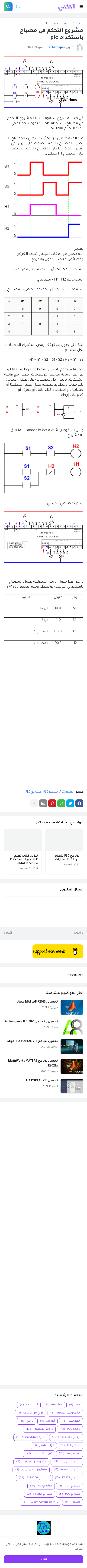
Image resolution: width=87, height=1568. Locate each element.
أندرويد (47, 1421)
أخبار (75, 1405)
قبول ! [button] (44, 1559)
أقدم (9, 933)
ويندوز (73, 1502)
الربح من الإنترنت (31, 1413)
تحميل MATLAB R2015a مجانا (37, 1002)
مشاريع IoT (70, 1486)
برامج (26, 1421)
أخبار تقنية (53, 1405)
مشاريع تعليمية (67, 1470)
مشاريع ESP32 (68, 1478)
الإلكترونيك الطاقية (65, 1413)
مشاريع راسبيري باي (31, 1470)
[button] (81, 7)
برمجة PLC (51, 23)
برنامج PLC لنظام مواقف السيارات (67, 858)
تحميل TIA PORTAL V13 (42, 1080)
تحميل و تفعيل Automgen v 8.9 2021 (31, 1021)
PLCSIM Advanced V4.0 (40, 1502)
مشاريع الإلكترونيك (31, 1462)
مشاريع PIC (41, 1486)
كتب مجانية (70, 1454)
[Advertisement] (43, 1243)
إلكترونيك (71, 1421)
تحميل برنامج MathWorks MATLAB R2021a (33, 1064)
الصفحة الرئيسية (72, 23)
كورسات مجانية (39, 1454)
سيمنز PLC (50, 792)
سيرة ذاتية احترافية (30, 1437)
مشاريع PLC (33, 792)
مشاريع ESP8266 (33, 1478)
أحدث (77, 933)
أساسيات (29, 1405)
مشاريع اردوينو (67, 1462)
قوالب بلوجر (44, 1445)
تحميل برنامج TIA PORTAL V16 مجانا (32, 1041)
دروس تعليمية (39, 1429)
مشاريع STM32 (39, 1494)
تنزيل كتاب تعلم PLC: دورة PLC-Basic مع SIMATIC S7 (24, 860)
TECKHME (75, 976)
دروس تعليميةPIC (66, 1437)
